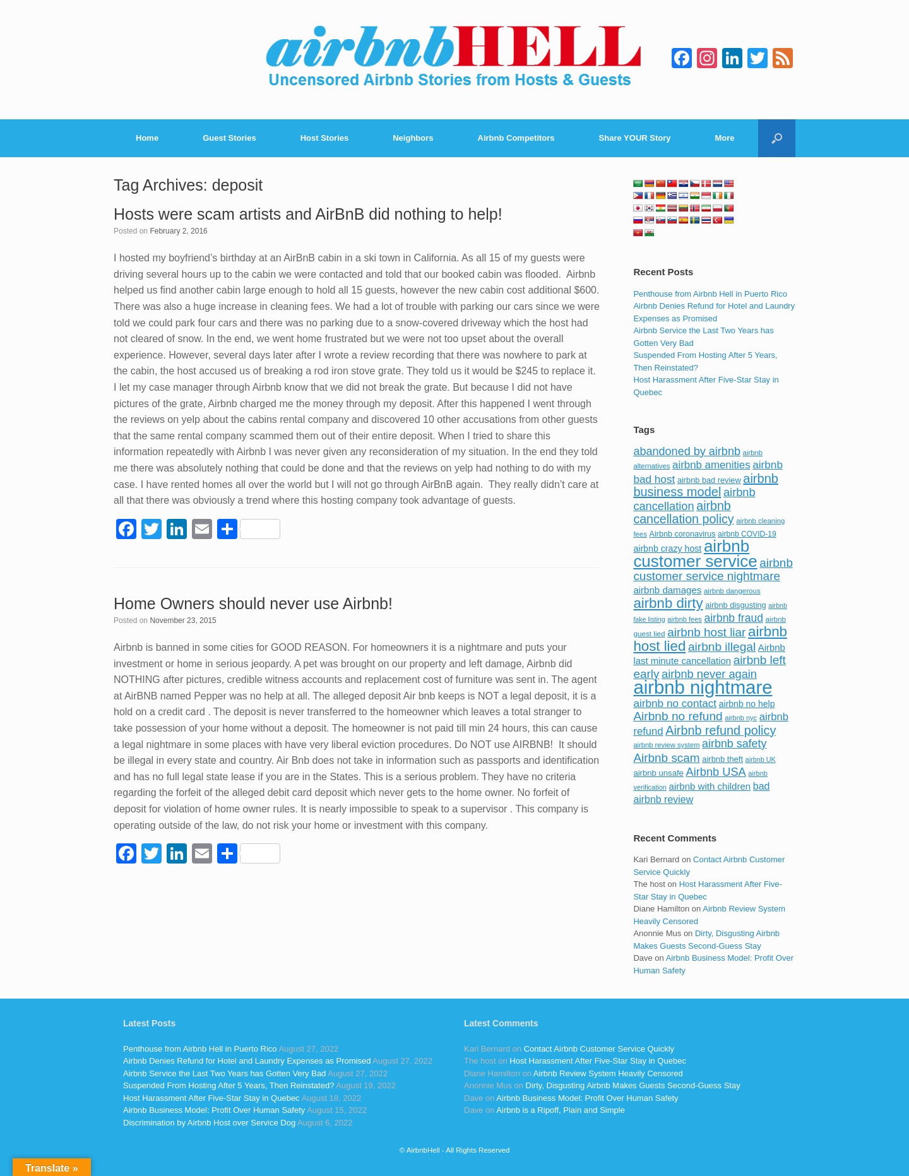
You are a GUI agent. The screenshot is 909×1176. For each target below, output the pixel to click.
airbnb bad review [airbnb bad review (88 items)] (709, 480)
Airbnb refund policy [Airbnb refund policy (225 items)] (720, 730)
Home (147, 138)
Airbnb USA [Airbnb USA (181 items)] (716, 771)
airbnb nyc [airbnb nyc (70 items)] (741, 718)
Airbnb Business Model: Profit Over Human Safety (214, 1110)
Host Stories (324, 138)
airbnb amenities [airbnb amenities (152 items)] (711, 465)
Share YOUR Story (635, 138)
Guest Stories (229, 138)
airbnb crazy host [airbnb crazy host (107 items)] (667, 548)
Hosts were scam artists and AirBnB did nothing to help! (308, 214)
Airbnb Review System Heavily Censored (608, 1073)
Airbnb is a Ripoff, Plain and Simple (560, 1110)
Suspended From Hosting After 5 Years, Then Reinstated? (228, 1085)
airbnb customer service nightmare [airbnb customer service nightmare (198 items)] (713, 569)
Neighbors (413, 138)
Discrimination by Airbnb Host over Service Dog (209, 1122)
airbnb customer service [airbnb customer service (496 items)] (695, 554)
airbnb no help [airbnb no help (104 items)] (747, 704)
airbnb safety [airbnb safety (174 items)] (734, 743)
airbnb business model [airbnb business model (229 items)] (705, 485)
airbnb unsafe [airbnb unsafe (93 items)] (658, 773)
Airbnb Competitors (516, 138)
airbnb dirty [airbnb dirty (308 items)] (668, 603)
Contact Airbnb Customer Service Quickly (599, 1049)
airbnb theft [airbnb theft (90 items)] (722, 759)
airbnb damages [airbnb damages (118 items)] (667, 590)
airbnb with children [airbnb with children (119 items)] (710, 786)
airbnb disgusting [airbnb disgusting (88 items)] (735, 605)
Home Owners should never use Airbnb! (253, 603)
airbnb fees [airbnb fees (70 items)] (684, 619)
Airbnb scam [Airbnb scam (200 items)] (666, 757)
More (725, 138)
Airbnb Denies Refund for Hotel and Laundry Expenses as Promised (247, 1061)
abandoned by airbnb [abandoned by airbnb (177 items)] (686, 451)
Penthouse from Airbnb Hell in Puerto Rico (710, 294)
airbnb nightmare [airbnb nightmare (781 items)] (702, 687)
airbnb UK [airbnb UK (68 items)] (761, 759)
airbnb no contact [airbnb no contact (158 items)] (674, 703)
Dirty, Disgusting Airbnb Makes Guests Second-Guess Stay (633, 1085)
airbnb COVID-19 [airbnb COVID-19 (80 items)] (747, 534)
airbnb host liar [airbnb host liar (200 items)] (706, 632)
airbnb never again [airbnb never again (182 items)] (709, 673)
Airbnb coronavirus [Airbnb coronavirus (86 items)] (682, 534)
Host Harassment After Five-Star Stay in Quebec (211, 1098)
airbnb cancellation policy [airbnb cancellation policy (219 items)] (683, 512)
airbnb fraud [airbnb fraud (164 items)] (733, 618)
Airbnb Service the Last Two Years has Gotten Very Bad (224, 1073)
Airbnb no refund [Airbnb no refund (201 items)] (677, 716)
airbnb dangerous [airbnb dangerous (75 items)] (732, 591)
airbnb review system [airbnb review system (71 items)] (666, 745)
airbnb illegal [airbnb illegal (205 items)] (722, 646)
